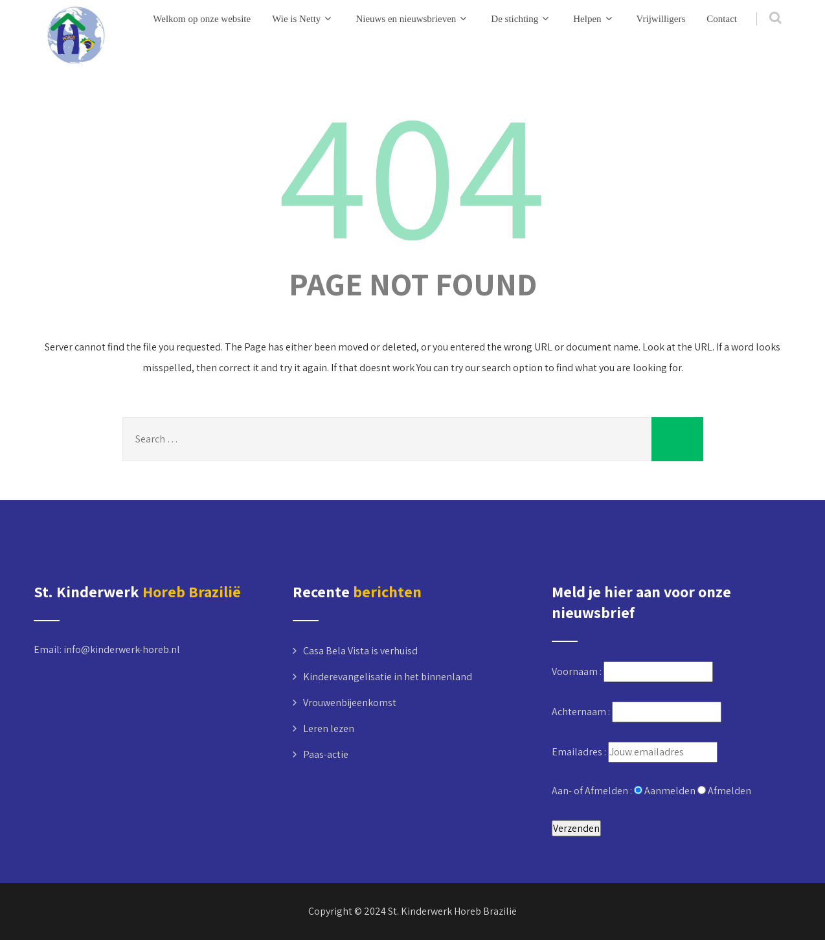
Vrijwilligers (661, 19)
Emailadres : (580, 752)
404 (412, 171)
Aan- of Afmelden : (593, 790)
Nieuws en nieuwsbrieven (412, 18)
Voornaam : (578, 671)
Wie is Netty (303, 18)
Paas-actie (325, 754)
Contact (721, 19)
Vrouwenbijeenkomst (349, 702)
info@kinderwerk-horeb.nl (121, 649)
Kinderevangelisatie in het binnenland (387, 676)
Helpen (594, 18)
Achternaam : (582, 711)
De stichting (521, 18)
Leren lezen (328, 728)
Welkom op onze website (202, 19)
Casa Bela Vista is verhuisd (360, 651)
